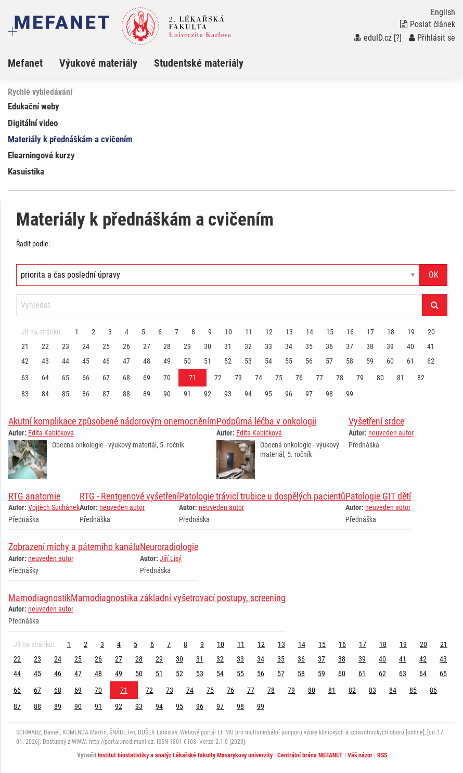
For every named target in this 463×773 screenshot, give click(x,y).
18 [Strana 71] (390, 332)
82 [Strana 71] (421, 377)
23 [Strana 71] (65, 346)
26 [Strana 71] (126, 346)
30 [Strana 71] (207, 346)
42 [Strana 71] (25, 361)
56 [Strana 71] (309, 361)
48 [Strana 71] (146, 361)
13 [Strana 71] (289, 332)
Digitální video (33, 123)
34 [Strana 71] (288, 346)
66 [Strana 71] (85, 377)
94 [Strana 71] (248, 394)
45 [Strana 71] (85, 361)
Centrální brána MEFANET (310, 755)
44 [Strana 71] (65, 361)
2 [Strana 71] (93, 332)
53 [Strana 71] (248, 361)
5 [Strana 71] (143, 332)
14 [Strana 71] (309, 332)
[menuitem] (33, 63)
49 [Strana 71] (167, 361)
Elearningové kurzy (41, 155)
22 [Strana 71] (45, 346)
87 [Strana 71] (106, 394)
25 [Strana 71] (106, 346)
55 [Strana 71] (288, 361)
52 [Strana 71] (227, 361)
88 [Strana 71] (126, 394)
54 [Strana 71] (268, 361)
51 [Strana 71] (207, 361)
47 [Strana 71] (126, 361)
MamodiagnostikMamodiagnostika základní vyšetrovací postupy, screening (147, 597)
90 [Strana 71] (167, 394)
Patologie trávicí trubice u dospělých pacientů (262, 496)
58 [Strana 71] (349, 361)
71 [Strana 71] (192, 377)
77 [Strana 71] (319, 377)
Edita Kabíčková (51, 433)
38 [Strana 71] (370, 346)
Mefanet (25, 63)
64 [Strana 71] (45, 377)
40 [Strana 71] (410, 346)
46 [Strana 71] (106, 361)
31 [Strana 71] (227, 346)
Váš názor (360, 755)
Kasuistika (26, 171)
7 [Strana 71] (176, 332)
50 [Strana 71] (187, 361)
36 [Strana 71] (329, 346)
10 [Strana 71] (228, 332)
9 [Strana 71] (210, 332)
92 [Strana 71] (207, 394)
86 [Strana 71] (85, 394)
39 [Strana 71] (390, 346)
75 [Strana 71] (278, 377)
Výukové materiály (98, 63)
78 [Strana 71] (339, 377)
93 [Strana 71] (227, 394)
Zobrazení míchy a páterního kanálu (74, 546)
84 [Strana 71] (45, 394)
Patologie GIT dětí (378, 496)
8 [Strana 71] (193, 332)
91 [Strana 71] (187, 394)
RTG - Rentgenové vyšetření (129, 496)
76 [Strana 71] (299, 377)
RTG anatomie (34, 496)
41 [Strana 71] (430, 346)
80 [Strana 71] (380, 377)
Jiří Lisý (171, 558)
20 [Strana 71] (431, 332)
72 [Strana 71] (218, 377)
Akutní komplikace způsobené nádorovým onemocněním (112, 421)
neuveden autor (391, 433)
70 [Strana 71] (167, 377)
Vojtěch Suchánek (54, 507)
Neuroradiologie (169, 546)
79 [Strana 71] (360, 377)
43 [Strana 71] (45, 361)
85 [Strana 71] (65, 394)
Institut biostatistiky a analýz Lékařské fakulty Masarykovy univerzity (185, 755)
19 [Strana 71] (411, 332)
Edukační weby (33, 106)
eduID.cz (373, 38)
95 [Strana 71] (268, 394)
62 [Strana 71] (430, 361)
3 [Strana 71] (110, 332)
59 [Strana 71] (370, 361)
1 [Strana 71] (77, 332)
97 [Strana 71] (309, 394)
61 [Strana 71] (410, 361)
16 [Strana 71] (350, 332)
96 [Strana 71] (288, 394)
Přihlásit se (432, 38)
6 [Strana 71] (160, 332)
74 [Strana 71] (258, 377)
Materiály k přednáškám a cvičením (70, 139)
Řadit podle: (33, 244)
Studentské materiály (198, 63)
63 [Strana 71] (25, 377)
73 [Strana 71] (238, 377)
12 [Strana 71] (269, 332)
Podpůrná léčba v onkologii (266, 421)
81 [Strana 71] (400, 377)
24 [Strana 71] (85, 346)
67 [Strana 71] (106, 377)
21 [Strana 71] (25, 346)
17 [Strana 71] (370, 332)
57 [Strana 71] (329, 361)
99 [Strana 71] (349, 394)
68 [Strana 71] (126, 377)
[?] (398, 38)
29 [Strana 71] (187, 346)
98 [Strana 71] (329, 394)
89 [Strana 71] (146, 394)
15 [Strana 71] (329, 332)
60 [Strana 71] (390, 361)
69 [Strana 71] (146, 377)
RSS (382, 755)
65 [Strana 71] (65, 377)
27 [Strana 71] (146, 346)
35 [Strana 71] (309, 346)
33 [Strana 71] (268, 346)
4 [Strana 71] (126, 332)
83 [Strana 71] (25, 394)
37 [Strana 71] (349, 346)
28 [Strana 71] (167, 346)
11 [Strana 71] (248, 332)
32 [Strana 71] (248, 346)
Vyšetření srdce (376, 421)
